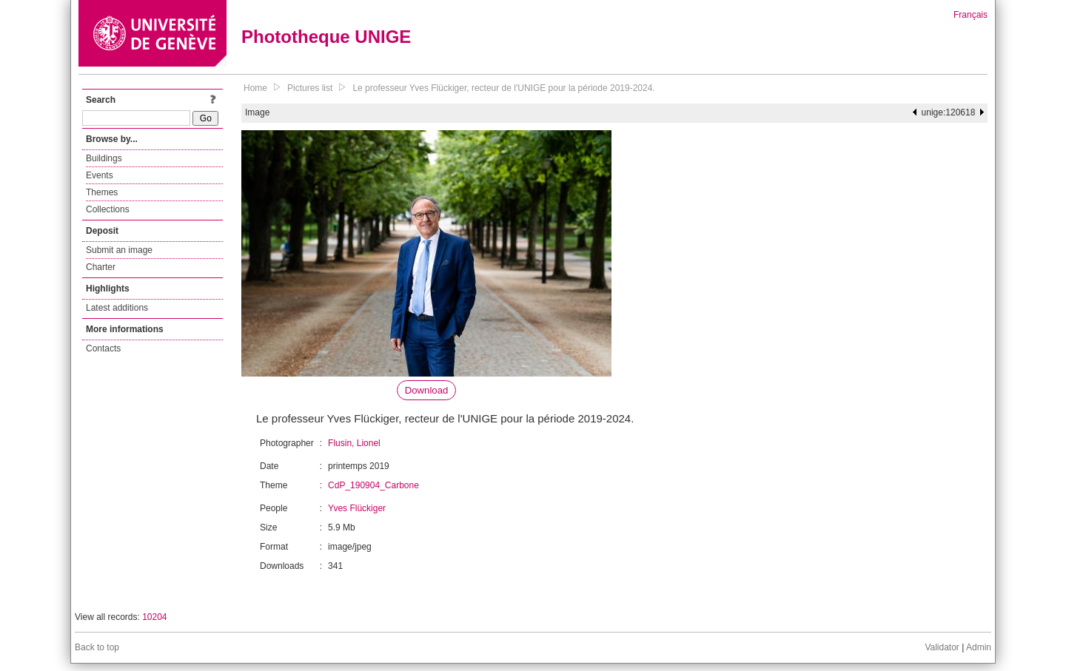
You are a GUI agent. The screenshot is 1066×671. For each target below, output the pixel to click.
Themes (102, 192)
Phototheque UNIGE (326, 37)
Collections (108, 209)
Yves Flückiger (357, 508)
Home (255, 88)
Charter (100, 267)
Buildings (104, 158)
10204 (154, 617)
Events (99, 175)
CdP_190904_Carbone (373, 485)
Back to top (97, 647)
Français (970, 15)
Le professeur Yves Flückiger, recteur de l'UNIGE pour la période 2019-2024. (503, 88)
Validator (942, 647)
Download (427, 390)
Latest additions (117, 308)
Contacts (103, 348)
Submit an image (119, 250)
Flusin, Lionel (354, 443)
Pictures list (309, 88)
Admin (978, 647)
